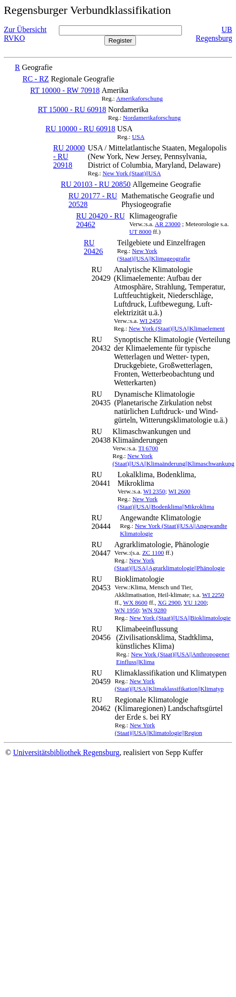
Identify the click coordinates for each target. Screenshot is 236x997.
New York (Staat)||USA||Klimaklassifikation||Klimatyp (169, 684)
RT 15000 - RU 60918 (72, 109)
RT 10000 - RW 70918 (65, 90)
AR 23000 (167, 224)
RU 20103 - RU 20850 (96, 184)
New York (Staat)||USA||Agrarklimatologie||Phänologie (169, 564)
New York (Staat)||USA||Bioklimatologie (180, 617)
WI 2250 (213, 594)
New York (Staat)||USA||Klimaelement (177, 328)
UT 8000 (140, 231)
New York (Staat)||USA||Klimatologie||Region (158, 729)
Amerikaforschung (139, 98)
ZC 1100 (153, 552)
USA (138, 136)
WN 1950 (126, 610)
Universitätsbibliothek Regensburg (66, 752)
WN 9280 (154, 610)
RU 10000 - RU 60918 (80, 129)
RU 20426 (93, 247)
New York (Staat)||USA (131, 173)
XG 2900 (168, 602)
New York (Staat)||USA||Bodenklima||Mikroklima (165, 502)
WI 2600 (180, 491)
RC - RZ (35, 79)
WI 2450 (150, 320)
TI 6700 (148, 448)
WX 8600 (135, 602)
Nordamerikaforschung (152, 117)
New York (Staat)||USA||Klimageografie (154, 254)
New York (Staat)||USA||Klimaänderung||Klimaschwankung (173, 459)
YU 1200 (195, 602)
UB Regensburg (214, 33)
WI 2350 (154, 491)
